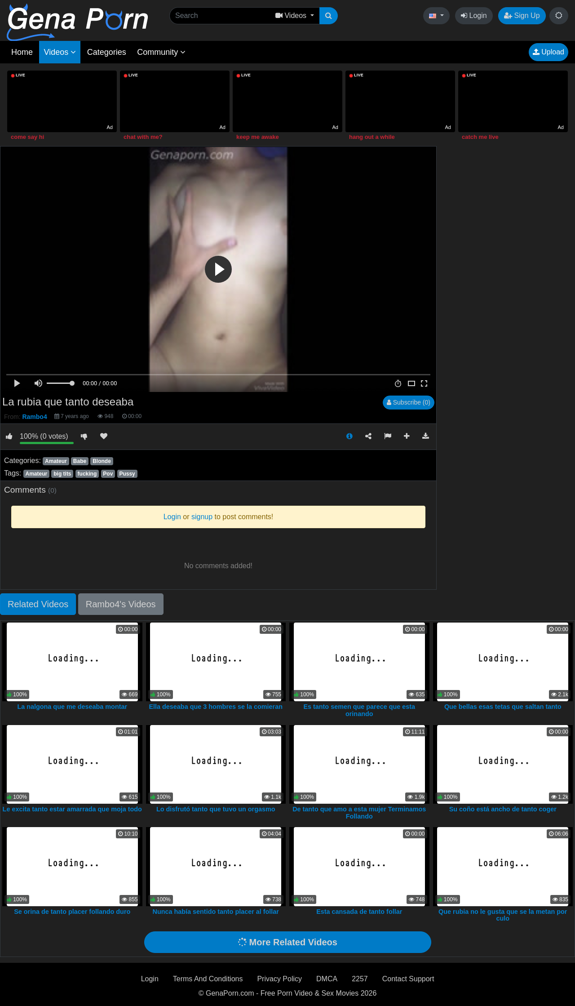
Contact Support (408, 979)
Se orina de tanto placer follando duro (72, 911)
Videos (60, 52)
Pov (108, 474)
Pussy (127, 474)
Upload (548, 52)
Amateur (56, 461)
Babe (79, 461)
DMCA (326, 979)
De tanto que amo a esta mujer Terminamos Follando (359, 813)
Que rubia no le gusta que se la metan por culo (502, 915)
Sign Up (522, 15)
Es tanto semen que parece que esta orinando (359, 710)
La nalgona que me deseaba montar (72, 706)
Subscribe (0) (408, 402)
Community (161, 52)
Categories (106, 52)
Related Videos (38, 604)
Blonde (102, 461)
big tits (62, 474)
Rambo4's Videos (121, 604)
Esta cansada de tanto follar (359, 911)
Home (22, 52)
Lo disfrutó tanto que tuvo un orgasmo (215, 809)
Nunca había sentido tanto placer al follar (216, 911)
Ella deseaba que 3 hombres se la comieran (216, 706)
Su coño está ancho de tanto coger (503, 809)
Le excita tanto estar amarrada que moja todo (72, 809)
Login (474, 15)
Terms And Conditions (208, 979)
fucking (87, 474)
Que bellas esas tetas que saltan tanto (503, 706)
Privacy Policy (279, 979)
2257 (360, 979)
